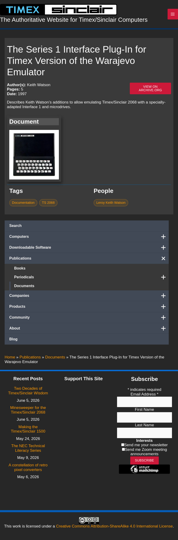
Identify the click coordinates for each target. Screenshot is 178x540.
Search (15, 227)
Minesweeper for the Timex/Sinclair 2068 (28, 409)
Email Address (144, 394)
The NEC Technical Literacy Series (28, 448)
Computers (89, 237)
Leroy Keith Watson (110, 204)
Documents (24, 287)
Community (89, 318)
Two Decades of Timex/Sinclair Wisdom (28, 390)
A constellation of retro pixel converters (28, 467)
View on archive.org (150, 89)
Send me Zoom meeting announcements (146, 451)
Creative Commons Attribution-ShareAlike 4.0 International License (114, 526)
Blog (13, 340)
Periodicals (91, 278)
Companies (89, 296)
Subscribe (144, 460)
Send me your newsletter (146, 445)
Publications (89, 259)
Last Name (144, 425)
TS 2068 (48, 204)
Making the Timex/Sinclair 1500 (28, 429)
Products (89, 307)
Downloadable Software (89, 248)
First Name (144, 409)
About (89, 329)
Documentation (23, 204)
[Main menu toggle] (173, 14)
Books (19, 269)
